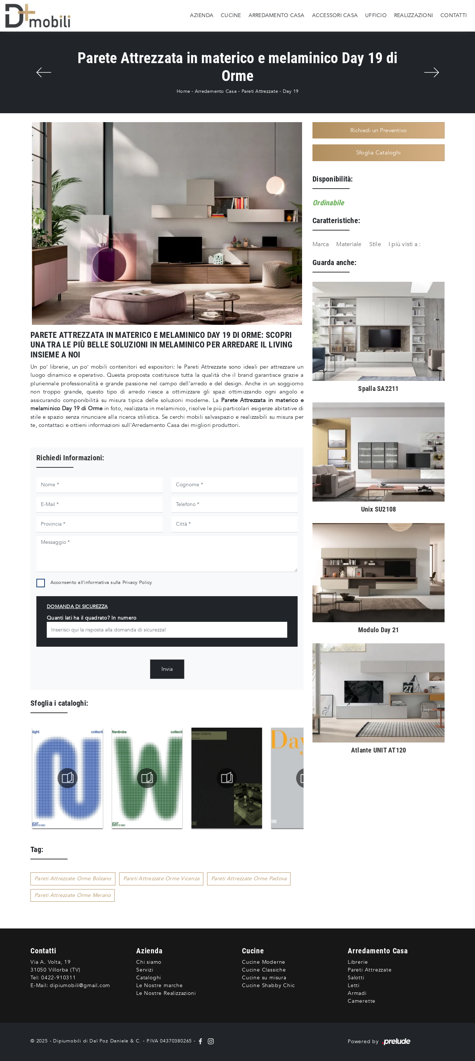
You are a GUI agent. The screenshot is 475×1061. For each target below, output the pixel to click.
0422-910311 (58, 977)
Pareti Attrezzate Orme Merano (73, 895)
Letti (354, 985)
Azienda (201, 15)
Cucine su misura (264, 977)
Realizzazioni (413, 15)
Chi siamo (148, 962)
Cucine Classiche (264, 969)
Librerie (358, 962)
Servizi (144, 969)
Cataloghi (148, 977)
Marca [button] (320, 244)
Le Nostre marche (159, 985)
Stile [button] (375, 244)
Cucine (231, 15)
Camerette (362, 1001)
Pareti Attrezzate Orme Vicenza (161, 878)
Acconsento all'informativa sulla (101, 582)
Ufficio (376, 15)
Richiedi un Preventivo (378, 130)
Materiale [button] (348, 244)
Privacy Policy (137, 582)
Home (183, 91)
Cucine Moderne (263, 962)
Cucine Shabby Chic (268, 985)
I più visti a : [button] (405, 244)
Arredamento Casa (277, 15)
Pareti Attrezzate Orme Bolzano (73, 878)
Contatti (453, 15)
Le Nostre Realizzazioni (166, 993)
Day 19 (291, 91)
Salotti (356, 977)
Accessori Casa (335, 15)
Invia (167, 669)
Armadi (357, 993)
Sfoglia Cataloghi (378, 152)
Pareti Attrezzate (260, 91)
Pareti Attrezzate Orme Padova (248, 878)
